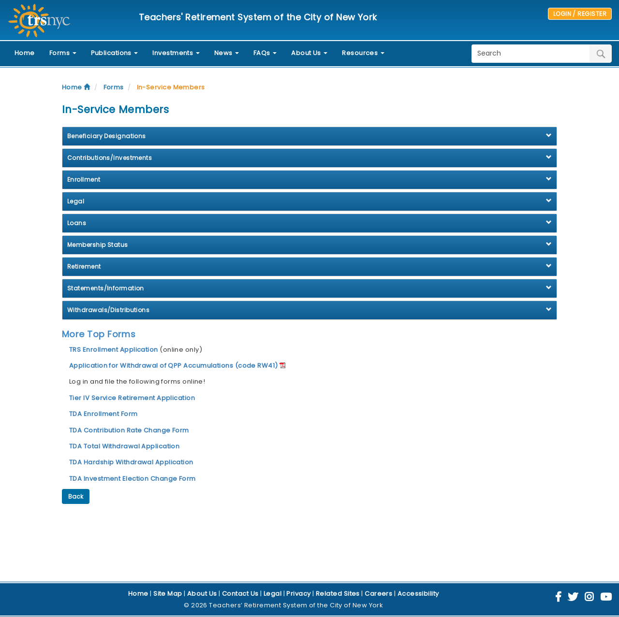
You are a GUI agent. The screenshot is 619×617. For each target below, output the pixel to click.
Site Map (167, 593)
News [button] (226, 52)
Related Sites (338, 593)
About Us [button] (309, 52)
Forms (113, 87)
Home (25, 52)
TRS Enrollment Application (114, 349)
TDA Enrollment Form (103, 413)
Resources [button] (363, 52)
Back (75, 496)
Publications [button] (114, 52)
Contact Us (240, 593)
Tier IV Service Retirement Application (132, 397)
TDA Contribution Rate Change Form (129, 430)
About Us (202, 593)
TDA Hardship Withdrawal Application (131, 462)
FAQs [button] (265, 52)
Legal (272, 593)
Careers (378, 593)
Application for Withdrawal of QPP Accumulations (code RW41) (173, 365)
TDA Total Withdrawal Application (124, 446)
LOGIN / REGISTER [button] (579, 14)
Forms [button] (62, 52)
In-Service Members (171, 87)
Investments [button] (175, 52)
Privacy (298, 593)
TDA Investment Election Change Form (132, 478)
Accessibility (418, 593)
